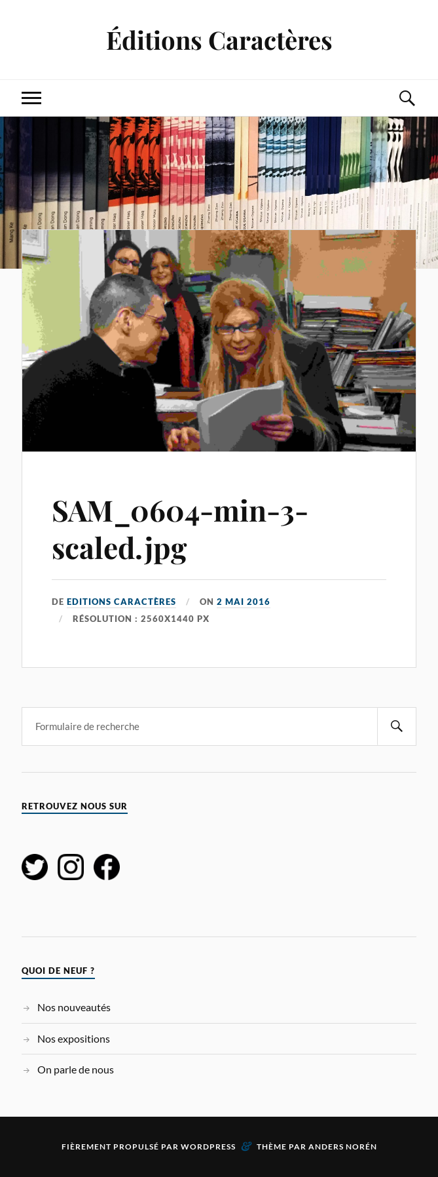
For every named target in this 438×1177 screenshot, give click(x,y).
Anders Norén (342, 1146)
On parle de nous (75, 1069)
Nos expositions (73, 1038)
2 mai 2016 (243, 601)
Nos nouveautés (74, 1007)
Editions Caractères (121, 601)
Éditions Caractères (219, 39)
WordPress (208, 1146)
